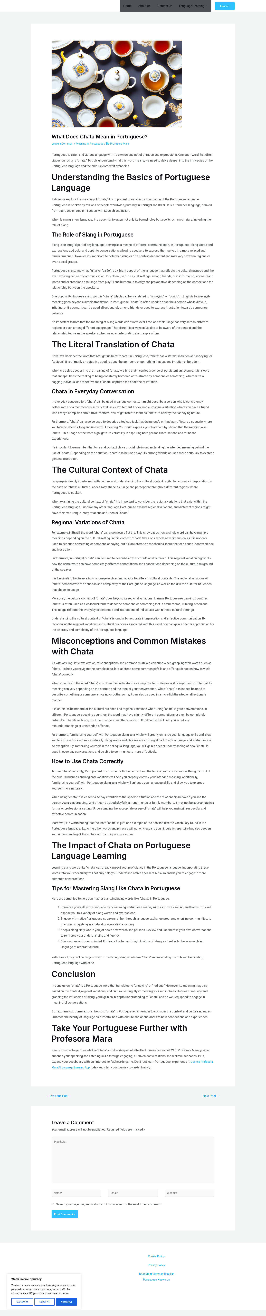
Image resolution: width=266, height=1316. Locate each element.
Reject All (45, 1302)
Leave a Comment (64, 143)
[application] (206, 6)
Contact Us (165, 6)
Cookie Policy (156, 1262)
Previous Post (59, 1096)
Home (130, 6)
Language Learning (193, 6)
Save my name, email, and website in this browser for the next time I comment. (109, 1210)
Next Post (210, 1096)
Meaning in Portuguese (94, 143)
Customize (22, 1302)
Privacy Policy (156, 1271)
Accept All (66, 1302)
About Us (146, 6)
